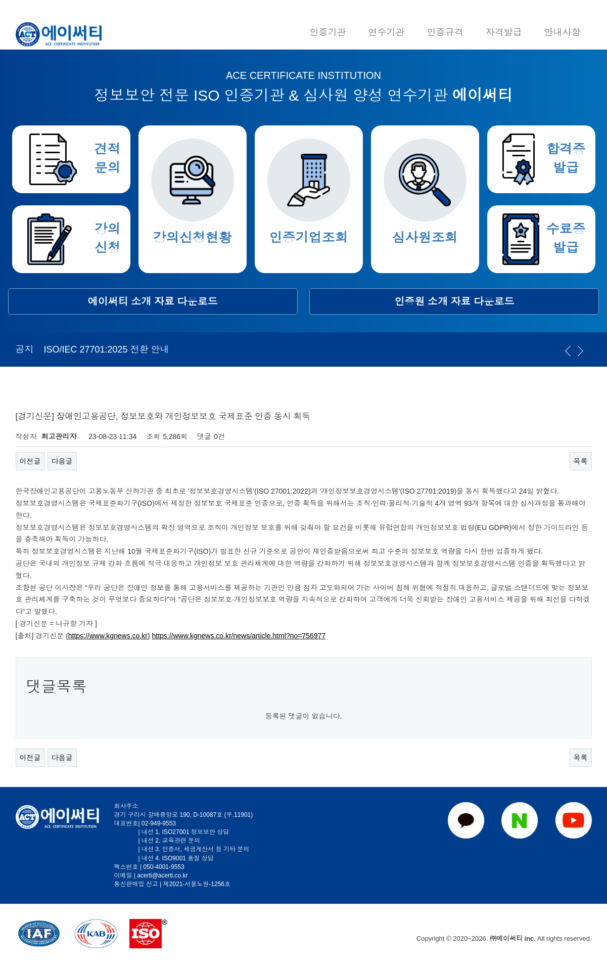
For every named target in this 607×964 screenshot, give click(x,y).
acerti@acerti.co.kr (162, 875)
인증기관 (328, 32)
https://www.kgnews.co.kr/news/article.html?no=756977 (238, 636)
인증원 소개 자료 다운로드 (455, 301)
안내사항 (562, 32)
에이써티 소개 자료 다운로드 (153, 301)
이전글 (30, 461)
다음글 (62, 461)
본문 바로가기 (0, 0)
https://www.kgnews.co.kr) (109, 636)
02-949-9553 (159, 823)
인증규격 (445, 32)
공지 (25, 349)
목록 (581, 461)
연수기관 (386, 32)
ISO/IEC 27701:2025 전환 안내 (106, 349)
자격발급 (504, 32)
